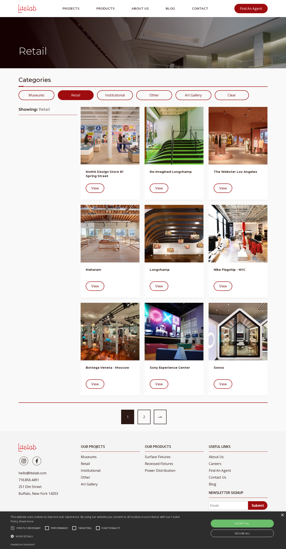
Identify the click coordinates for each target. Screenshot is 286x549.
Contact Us (217, 477)
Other (154, 95)
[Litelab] (24, 461)
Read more (26, 521)
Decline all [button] (242, 533)
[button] (97, 536)
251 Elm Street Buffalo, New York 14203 (38, 490)
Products (105, 8)
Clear (232, 95)
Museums (36, 95)
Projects (70, 8)
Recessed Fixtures (159, 463)
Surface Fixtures (158, 456)
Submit (258, 505)
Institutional (115, 95)
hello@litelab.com (32, 473)
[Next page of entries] (160, 417)
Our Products (158, 446)
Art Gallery (193, 95)
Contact (200, 8)
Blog (170, 8)
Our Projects (93, 446)
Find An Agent (251, 8)
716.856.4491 (29, 480)
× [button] (282, 515)
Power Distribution (160, 470)
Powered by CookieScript (23, 544)
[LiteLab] (28, 447)
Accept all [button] (242, 523)
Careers (215, 463)
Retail (75, 95)
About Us (140, 8)
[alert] (143, 530)
